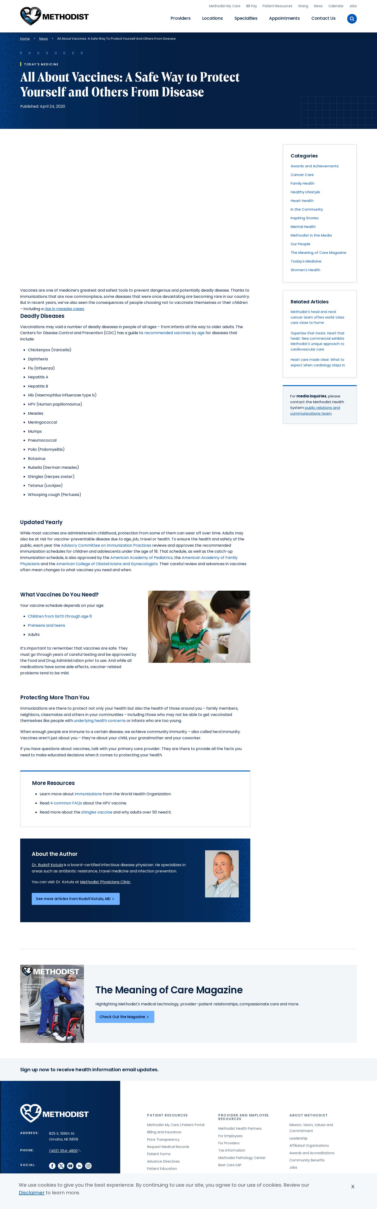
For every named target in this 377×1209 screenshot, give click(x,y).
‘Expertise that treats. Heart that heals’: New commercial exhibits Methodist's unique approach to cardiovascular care (318, 341)
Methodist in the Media (311, 235)
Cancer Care (302, 174)
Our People (300, 243)
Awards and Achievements (315, 166)
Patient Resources (277, 6)
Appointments (284, 18)
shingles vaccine (96, 812)
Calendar (336, 6)
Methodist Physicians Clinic (105, 882)
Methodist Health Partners (240, 1128)
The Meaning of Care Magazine (318, 252)
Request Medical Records (168, 1146)
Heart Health (302, 200)
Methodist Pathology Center (242, 1157)
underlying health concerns (100, 720)
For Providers (228, 1143)
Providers (180, 18)
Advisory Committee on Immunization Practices (106, 545)
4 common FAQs (66, 803)
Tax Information (231, 1150)
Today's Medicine (306, 261)
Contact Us (323, 18)
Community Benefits (307, 1160)
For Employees (230, 1136)
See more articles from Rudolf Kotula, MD (76, 899)
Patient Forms (158, 1154)
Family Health (302, 183)
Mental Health (303, 226)
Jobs (353, 6)
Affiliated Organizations (309, 1145)
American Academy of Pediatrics (141, 557)
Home (25, 38)
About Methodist (308, 1115)
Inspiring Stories (305, 217)
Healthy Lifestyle (305, 191)
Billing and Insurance (164, 1132)
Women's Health (305, 269)
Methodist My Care (224, 6)
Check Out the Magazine (125, 1017)
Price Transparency (163, 1139)
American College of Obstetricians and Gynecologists (107, 564)
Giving (303, 6)
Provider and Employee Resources (243, 1117)
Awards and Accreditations (311, 1153)
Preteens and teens (46, 625)
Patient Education (162, 1168)
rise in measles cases (64, 309)
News (318, 6)
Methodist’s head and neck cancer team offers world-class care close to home (317, 317)
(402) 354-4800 (65, 1150)
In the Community (307, 209)
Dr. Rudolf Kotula (47, 865)
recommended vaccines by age (174, 333)
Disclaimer (31, 1192)
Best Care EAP (229, 1165)
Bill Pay (251, 6)
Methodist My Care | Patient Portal (175, 1124)
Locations (212, 18)
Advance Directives (163, 1161)
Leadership (298, 1138)
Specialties (246, 18)
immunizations (88, 794)
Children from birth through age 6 (60, 616)
